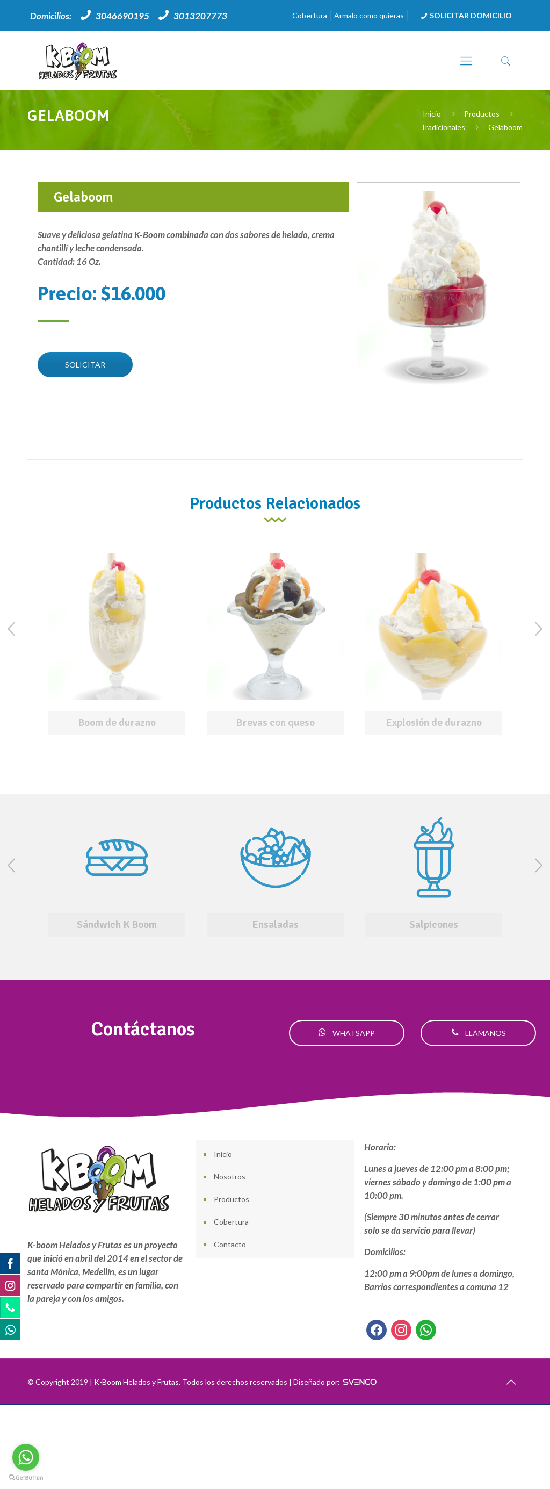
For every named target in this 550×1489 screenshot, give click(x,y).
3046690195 (122, 15)
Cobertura (309, 15)
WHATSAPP (346, 1033)
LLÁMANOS (478, 1033)
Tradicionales (443, 127)
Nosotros (229, 1176)
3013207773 (200, 15)
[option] (117, 646)
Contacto (230, 1244)
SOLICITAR (85, 364)
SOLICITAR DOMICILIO (465, 15)
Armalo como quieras (369, 15)
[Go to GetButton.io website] (26, 1477)
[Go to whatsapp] (25, 1457)
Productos (482, 113)
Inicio (432, 113)
